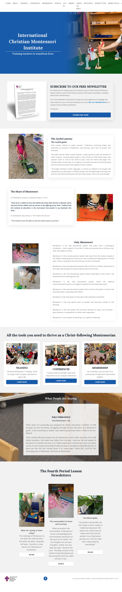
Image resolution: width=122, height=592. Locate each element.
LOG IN (67, 4)
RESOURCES (92, 3)
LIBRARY (74, 3)
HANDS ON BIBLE (82, 6)
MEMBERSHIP (48, 3)
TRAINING (25, 3)
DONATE (59, 3)
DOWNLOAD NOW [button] (80, 116)
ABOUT (16, 3)
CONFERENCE (36, 3)
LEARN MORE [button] (22, 388)
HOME (8, 3)
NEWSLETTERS (104, 3)
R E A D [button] (31, 562)
